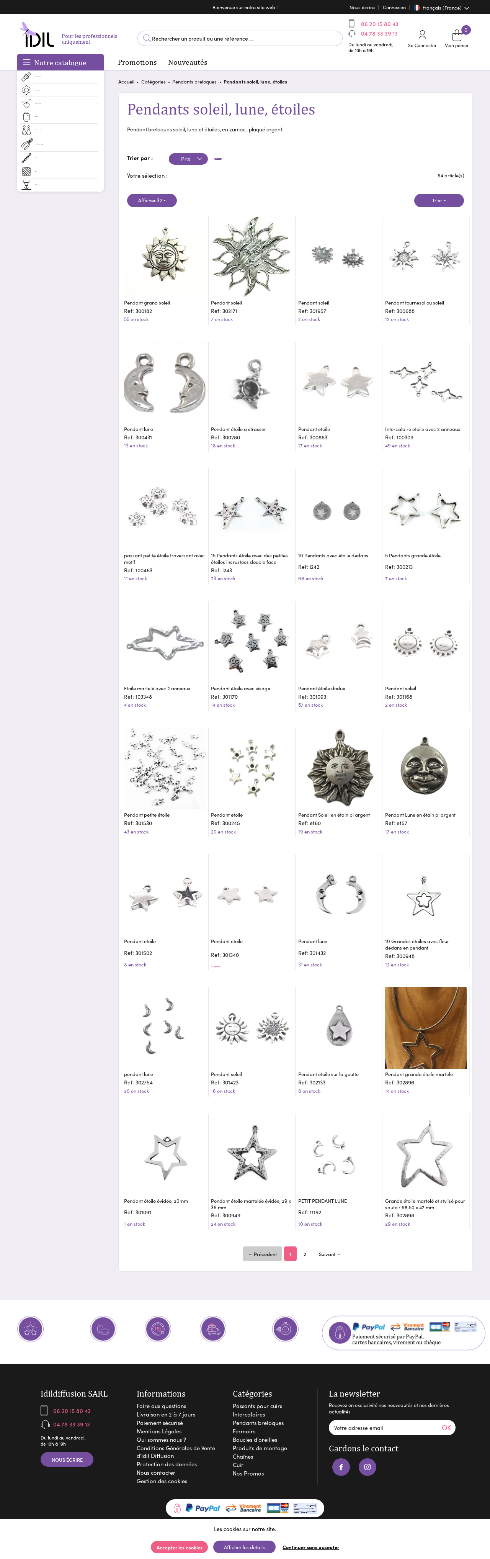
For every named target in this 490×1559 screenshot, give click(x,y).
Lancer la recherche (147, 39)
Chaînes (243, 1419)
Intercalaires (249, 1377)
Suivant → (330, 1210)
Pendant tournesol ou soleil (418, 298)
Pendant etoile (317, 417)
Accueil (126, 84)
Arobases (265, 1498)
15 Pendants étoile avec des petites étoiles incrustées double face (250, 549)
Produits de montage (260, 1411)
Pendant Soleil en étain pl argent (337, 794)
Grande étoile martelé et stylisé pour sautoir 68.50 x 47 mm (423, 1161)
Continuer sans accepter (311, 1547)
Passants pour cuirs (257, 1369)
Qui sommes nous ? (161, 1403)
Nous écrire (67, 1422)
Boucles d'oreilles (255, 1403)
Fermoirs (244, 1394)
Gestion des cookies (162, 1444)
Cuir (238, 1428)
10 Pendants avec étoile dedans (337, 542)
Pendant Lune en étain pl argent (424, 794)
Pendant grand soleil (151, 298)
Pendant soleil (230, 298)
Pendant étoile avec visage (244, 674)
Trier (437, 203)
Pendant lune (142, 417)
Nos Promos (248, 1436)
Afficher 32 (150, 203)
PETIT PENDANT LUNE (326, 1158)
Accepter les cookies (180, 1547)
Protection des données (167, 1427)
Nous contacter (156, 1435)
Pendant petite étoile (150, 794)
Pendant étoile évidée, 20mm (160, 1158)
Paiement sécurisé (160, 1386)
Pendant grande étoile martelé (423, 1038)
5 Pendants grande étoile (416, 542)
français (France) (438, 7)
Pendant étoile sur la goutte (332, 1038)
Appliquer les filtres (243, 162)
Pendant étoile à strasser (242, 417)
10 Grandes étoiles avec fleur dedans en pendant (421, 916)
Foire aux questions (161, 1369)
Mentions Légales (159, 1394)
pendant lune (142, 1038)
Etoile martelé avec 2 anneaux (161, 674)
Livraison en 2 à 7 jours (166, 1377)
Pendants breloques (194, 84)
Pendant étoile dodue (325, 674)
